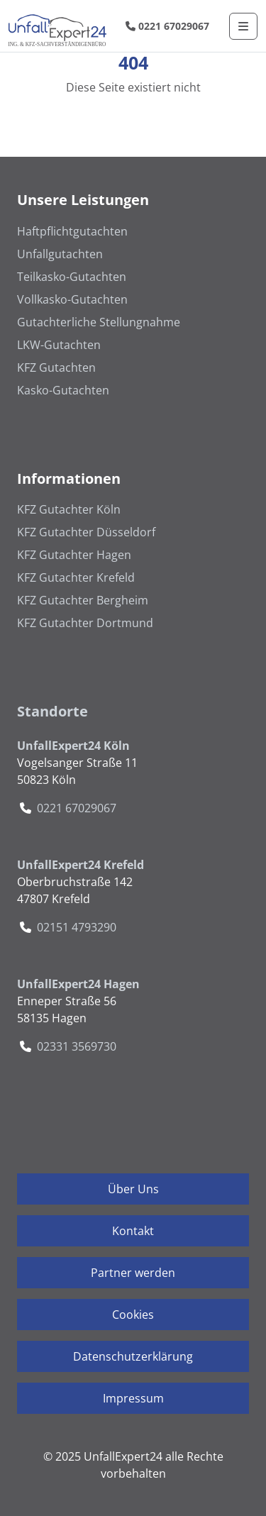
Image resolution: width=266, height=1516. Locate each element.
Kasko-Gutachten (63, 390)
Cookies (133, 1314)
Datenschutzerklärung (133, 1356)
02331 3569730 (76, 1046)
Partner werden (133, 1272)
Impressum (133, 1398)
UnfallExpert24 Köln (73, 745)
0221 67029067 (167, 26)
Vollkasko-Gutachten (72, 299)
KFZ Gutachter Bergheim (82, 600)
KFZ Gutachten (56, 367)
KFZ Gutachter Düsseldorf (86, 532)
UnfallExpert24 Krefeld (80, 865)
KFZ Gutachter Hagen (74, 555)
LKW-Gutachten (59, 345)
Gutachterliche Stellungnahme (98, 322)
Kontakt (133, 1231)
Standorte (52, 711)
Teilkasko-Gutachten (71, 276)
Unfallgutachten (60, 254)
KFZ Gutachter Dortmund (85, 623)
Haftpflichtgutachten (72, 231)
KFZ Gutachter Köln (69, 509)
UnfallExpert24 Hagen (78, 984)
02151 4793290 (76, 927)
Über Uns (133, 1189)
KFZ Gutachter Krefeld (76, 577)
